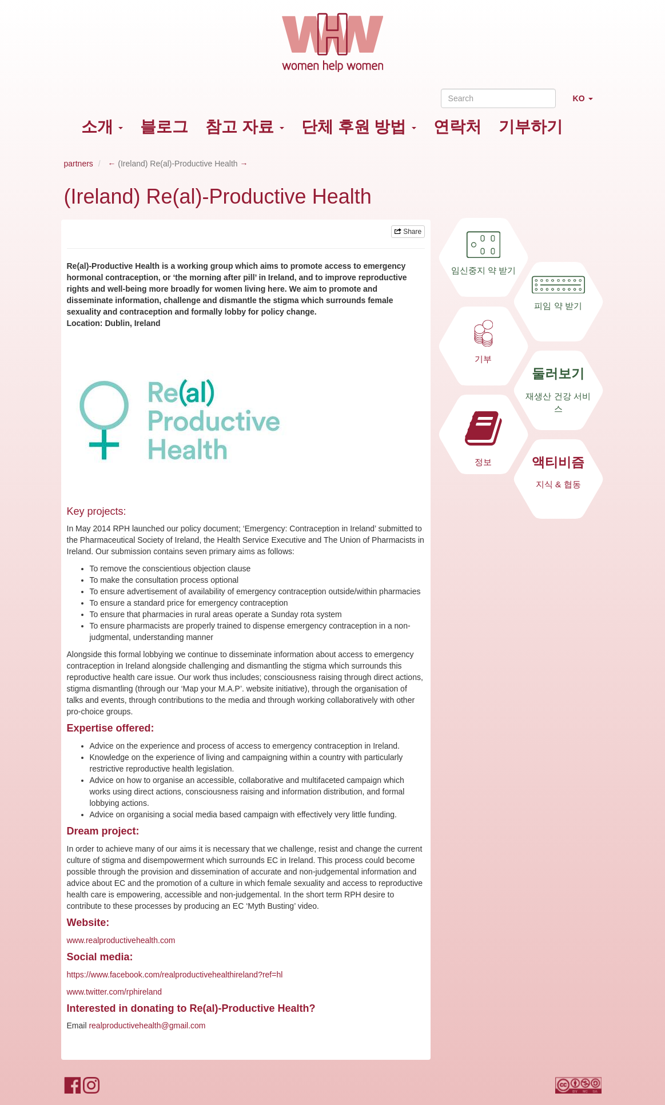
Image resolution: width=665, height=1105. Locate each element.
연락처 (457, 127)
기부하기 (531, 127)
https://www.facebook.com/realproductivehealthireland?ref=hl (175, 974)
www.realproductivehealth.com (121, 940)
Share (408, 232)
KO (587, 103)
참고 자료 (244, 127)
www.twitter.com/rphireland (114, 991)
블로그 (164, 127)
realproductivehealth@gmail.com (147, 1025)
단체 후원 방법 (358, 127)
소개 (102, 127)
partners (78, 163)
